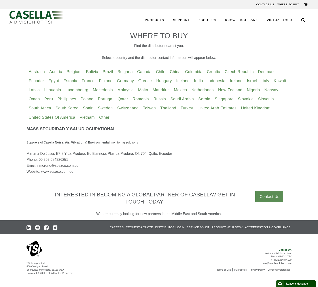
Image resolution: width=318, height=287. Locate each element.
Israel (252, 81)
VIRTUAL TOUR (279, 20)
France (88, 81)
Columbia (194, 72)
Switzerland (128, 108)
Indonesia (216, 81)
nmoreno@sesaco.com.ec (57, 165)
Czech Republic (239, 72)
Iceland (183, 81)
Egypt (54, 81)
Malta (143, 90)
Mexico (180, 90)
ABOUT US (207, 20)
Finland (106, 81)
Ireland (236, 81)
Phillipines (66, 99)
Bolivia (92, 72)
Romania (140, 99)
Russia (159, 99)
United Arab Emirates (217, 108)
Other (104, 117)
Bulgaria (125, 72)
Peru (48, 99)
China (175, 72)
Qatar (123, 99)
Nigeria (253, 90)
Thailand (168, 108)
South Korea (66, 108)
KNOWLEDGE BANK (241, 20)
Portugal (105, 99)
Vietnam (87, 117)
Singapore (224, 99)
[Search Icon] (303, 20)
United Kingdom (255, 108)
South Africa (40, 108)
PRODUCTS (154, 20)
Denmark (266, 72)
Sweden (105, 108)
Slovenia (266, 99)
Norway (271, 90)
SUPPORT (181, 20)
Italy (265, 81)
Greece (145, 81)
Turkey (187, 108)
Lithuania (52, 90)
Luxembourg (77, 90)
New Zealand (230, 90)
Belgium (74, 72)
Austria (55, 72)
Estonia (70, 81)
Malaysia (125, 90)
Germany (125, 81)
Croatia (213, 72)
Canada (144, 72)
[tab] (36, 72)
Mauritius (161, 90)
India (198, 81)
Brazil (108, 72)
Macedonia (103, 90)
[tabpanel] (159, 152)
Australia (37, 72)
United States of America (52, 117)
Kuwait (280, 81)
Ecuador (36, 81)
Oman (34, 99)
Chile (160, 72)
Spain (88, 108)
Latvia (34, 90)
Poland (87, 99)
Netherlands (202, 90)
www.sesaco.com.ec (57, 171)
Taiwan (149, 108)
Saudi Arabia (182, 99)
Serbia (204, 99)
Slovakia (246, 99)
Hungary (164, 81)
